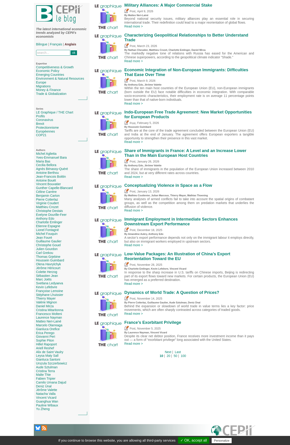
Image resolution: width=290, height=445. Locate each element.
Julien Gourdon (47, 249)
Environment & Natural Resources (60, 78)
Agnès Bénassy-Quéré (52, 169)
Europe (41, 82)
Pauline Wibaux (47, 405)
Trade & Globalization (51, 94)
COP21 (41, 135)
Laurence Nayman (49, 317)
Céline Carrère (46, 192)
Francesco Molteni (49, 314)
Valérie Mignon (46, 302)
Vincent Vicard (46, 397)
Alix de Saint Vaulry (49, 352)
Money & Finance (48, 90)
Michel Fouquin (47, 234)
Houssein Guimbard (50, 260)
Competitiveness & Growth (55, 67)
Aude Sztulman (47, 367)
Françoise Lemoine (49, 291)
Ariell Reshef (45, 348)
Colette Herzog (46, 272)
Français (56, 44)
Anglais (70, 44)
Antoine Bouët (46, 180)
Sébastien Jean (47, 276)
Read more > (133, 26)
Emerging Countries (50, 74)
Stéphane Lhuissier (49, 295)
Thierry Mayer (46, 298)
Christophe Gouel (48, 245)
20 (168, 356)
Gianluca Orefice (48, 329)
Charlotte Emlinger (49, 222)
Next (168, 352)
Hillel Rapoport (46, 344)
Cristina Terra (45, 371)
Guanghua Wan (47, 401)
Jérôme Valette (46, 390)
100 (183, 356)
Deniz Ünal (44, 386)
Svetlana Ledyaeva (49, 283)
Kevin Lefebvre (46, 287)
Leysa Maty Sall (47, 355)
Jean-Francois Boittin (51, 176)
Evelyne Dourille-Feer (51, 214)
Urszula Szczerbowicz (51, 363)
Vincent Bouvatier (48, 184)
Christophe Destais (49, 211)
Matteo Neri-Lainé (48, 321)
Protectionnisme (47, 127)
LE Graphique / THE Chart (54, 112)
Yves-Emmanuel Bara (51, 157)
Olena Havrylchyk (48, 264)
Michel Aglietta (46, 153)
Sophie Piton (45, 340)
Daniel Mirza (45, 306)
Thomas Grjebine (48, 256)
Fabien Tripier (46, 378)
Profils (40, 116)
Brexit (40, 123)
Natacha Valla (46, 394)
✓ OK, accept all (193, 440)
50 (175, 356)
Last (178, 352)
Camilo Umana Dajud (51, 382)
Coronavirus (44, 120)
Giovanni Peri (45, 336)
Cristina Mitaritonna (50, 310)
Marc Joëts (44, 279)
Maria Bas (43, 161)
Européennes (45, 131)
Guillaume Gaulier (49, 241)
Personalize (221, 440)
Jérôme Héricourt (48, 268)
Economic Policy (47, 71)
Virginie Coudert (47, 203)
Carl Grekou (44, 253)
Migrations (43, 86)
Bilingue (41, 44)
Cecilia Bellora (46, 165)
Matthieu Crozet (47, 207)
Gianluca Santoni (48, 359)
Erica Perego (45, 333)
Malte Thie (43, 374)
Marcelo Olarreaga (49, 325)
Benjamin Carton (48, 195)
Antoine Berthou (47, 173)
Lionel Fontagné (47, 230)
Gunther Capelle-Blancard (54, 188)
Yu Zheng (43, 409)
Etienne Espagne (48, 226)
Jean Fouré (44, 237)
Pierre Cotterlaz (47, 199)
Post (130, 11)
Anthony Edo (45, 218)
